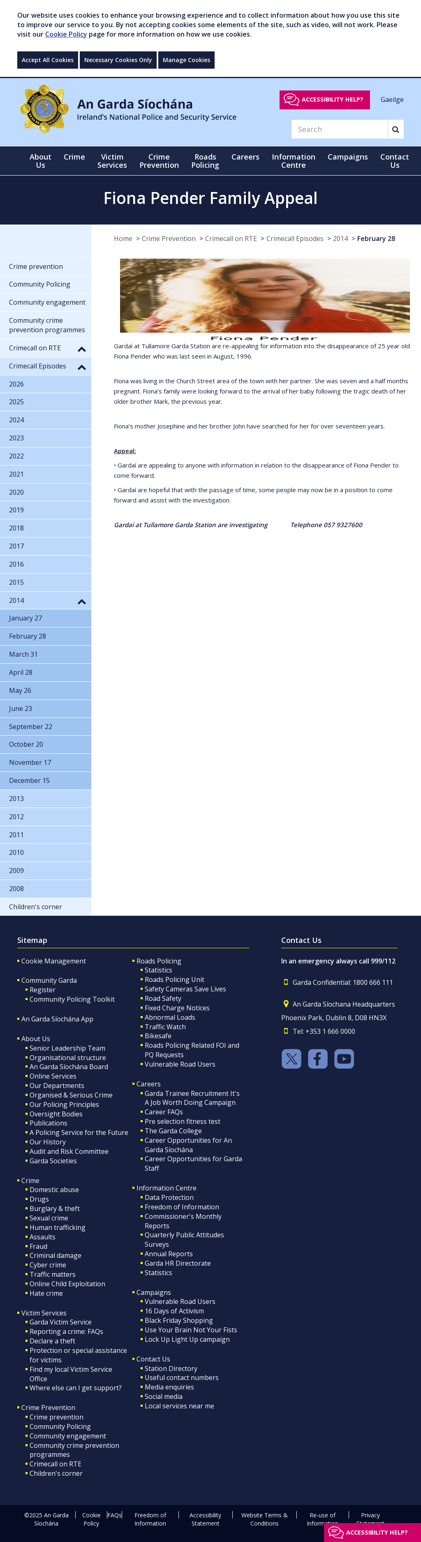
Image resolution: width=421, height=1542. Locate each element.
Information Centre (166, 1187)
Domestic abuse (54, 1189)
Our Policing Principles (64, 1104)
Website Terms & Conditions (264, 1519)
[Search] (339, 129)
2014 (340, 238)
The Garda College (173, 1130)
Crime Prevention (169, 238)
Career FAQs (164, 1111)
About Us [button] (40, 161)
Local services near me (179, 1405)
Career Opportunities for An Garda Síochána (188, 1145)
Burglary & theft (55, 1208)
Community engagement (68, 1435)
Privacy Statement (370, 1519)
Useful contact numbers (182, 1377)
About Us (35, 1038)
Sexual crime (49, 1217)
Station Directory (171, 1368)
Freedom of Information (182, 1206)
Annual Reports (169, 1253)
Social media (164, 1396)
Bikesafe (158, 1035)
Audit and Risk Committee (69, 1151)
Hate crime (46, 1293)
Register (43, 989)
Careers (148, 1083)
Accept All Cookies (48, 60)
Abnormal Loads (170, 1017)
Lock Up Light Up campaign (187, 1339)
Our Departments (57, 1085)
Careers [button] (245, 157)
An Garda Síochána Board (69, 1066)
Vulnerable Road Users (180, 1064)
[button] (81, 348)
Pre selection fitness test (182, 1121)
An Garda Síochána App (57, 1018)
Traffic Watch (165, 1026)
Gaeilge (392, 99)
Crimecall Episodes (295, 238)
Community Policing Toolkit (72, 999)
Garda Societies (53, 1160)
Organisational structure (68, 1057)
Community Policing (60, 1426)
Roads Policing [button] (205, 161)
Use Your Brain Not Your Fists (191, 1329)
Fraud (38, 1246)
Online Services (53, 1076)
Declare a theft (52, 1340)
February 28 (376, 238)
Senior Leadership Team (67, 1048)
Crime (30, 1180)
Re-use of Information (322, 1519)
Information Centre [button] (293, 161)
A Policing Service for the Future (79, 1132)
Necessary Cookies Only (118, 60)
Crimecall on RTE (231, 238)
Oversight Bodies (56, 1113)
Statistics (158, 970)
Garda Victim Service (61, 1322)
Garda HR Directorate (178, 1263)
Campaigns (153, 1292)
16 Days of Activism (174, 1310)
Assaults (43, 1236)
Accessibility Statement (205, 1519)
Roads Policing (158, 960)
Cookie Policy (66, 34)
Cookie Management (53, 960)
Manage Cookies (186, 60)
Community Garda (49, 980)
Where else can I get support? (76, 1387)
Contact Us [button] (394, 161)
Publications (48, 1123)
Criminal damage (55, 1255)
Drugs (39, 1199)
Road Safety (163, 998)
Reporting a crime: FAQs (66, 1331)
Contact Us (153, 1359)
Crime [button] (74, 157)
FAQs (114, 1515)
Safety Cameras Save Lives (185, 988)
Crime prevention (56, 1417)
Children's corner (56, 1473)
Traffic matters (53, 1274)
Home (123, 238)
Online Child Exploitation (67, 1283)
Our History (48, 1141)
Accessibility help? (332, 99)
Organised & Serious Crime (71, 1095)
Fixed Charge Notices (177, 1007)
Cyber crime (48, 1264)
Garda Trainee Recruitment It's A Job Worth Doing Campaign (192, 1098)
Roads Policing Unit (174, 979)
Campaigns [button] (348, 157)
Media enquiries (169, 1387)
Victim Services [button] (112, 161)
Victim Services (44, 1312)
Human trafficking (58, 1227)
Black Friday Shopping (179, 1320)
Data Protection (169, 1197)
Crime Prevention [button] (159, 161)
